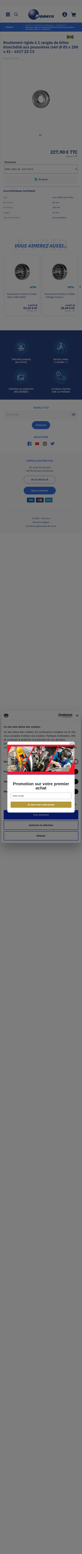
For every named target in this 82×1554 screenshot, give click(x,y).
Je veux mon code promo (41, 804)
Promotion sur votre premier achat (41, 786)
